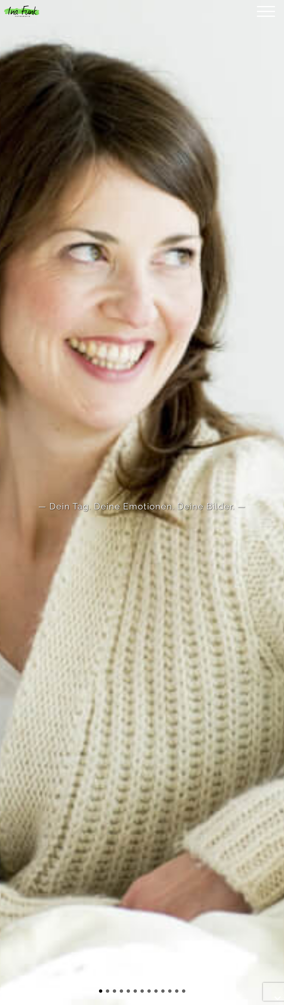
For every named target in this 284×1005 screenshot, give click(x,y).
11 (169, 991)
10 (163, 991)
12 (176, 991)
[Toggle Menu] (266, 11)
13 (183, 991)
